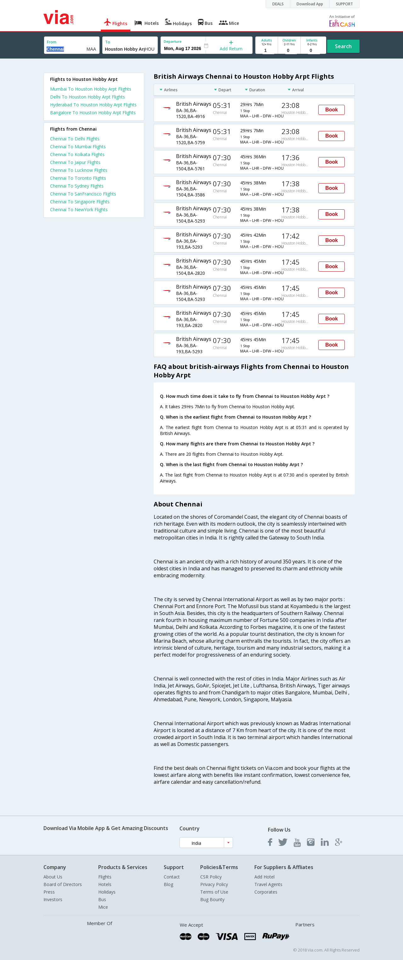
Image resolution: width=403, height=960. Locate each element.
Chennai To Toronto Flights (78, 178)
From (51, 42)
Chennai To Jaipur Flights (75, 162)
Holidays (107, 892)
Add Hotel (264, 877)
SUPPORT (344, 4)
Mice (103, 907)
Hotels (104, 884)
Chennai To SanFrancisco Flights (83, 194)
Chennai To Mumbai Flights (78, 147)
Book (331, 109)
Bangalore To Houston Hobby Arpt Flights (93, 113)
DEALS (278, 4)
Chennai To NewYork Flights (79, 209)
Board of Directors (62, 884)
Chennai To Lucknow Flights (78, 170)
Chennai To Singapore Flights (80, 202)
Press (49, 892)
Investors (52, 899)
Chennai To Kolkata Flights (77, 154)
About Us (52, 877)
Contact (172, 877)
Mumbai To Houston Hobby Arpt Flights (90, 89)
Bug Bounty (212, 899)
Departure (173, 41)
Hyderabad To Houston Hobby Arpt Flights (93, 105)
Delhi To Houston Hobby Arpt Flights (87, 97)
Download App (310, 4)
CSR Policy (211, 877)
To (107, 42)
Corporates (265, 892)
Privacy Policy (214, 884)
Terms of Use (214, 892)
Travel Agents (268, 884)
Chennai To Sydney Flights (77, 186)
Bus (102, 899)
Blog (168, 884)
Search (343, 46)
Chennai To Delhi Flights (74, 139)
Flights (104, 877)
